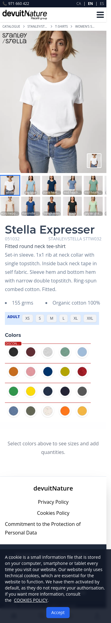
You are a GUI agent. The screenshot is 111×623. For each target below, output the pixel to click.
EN (90, 3)
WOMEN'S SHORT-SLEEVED (85, 26)
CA (79, 3)
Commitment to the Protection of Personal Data (43, 528)
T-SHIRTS (61, 26)
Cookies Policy (53, 513)
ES (102, 3)
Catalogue (11, 26)
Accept (58, 612)
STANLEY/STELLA (38, 26)
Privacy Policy (53, 502)
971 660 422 (15, 3)
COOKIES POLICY (30, 600)
